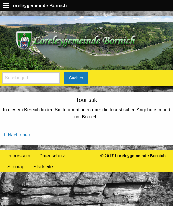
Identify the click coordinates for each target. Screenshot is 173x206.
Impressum (18, 155)
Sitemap (15, 166)
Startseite (43, 166)
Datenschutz (52, 155)
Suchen (76, 78)
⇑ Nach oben (16, 134)
